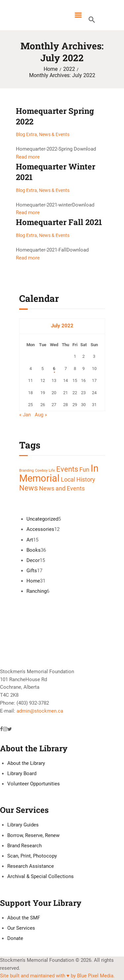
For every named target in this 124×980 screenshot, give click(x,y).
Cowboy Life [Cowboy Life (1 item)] (45, 470)
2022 (69, 69)
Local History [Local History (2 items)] (78, 479)
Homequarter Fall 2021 (59, 222)
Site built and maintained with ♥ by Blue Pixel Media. (57, 976)
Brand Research (24, 846)
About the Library (26, 763)
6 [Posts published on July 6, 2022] (54, 368)
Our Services (21, 928)
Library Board (21, 773)
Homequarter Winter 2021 (55, 171)
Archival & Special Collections (40, 876)
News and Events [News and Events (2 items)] (62, 488)
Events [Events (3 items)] (67, 469)
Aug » (41, 415)
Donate (15, 938)
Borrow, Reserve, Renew (33, 835)
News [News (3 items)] (28, 488)
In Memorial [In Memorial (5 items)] (59, 473)
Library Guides (23, 825)
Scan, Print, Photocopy (32, 856)
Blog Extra (26, 134)
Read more (28, 157)
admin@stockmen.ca (40, 711)
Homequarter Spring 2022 (55, 116)
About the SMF (23, 918)
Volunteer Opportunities (33, 784)
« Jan (25, 415)
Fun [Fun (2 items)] (84, 469)
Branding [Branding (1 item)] (26, 470)
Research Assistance (30, 866)
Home (51, 69)
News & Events (54, 134)
